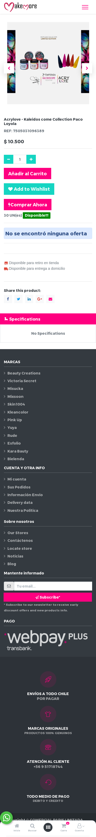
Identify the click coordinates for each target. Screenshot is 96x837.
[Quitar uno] (8, 159)
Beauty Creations (23, 373)
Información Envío (25, 495)
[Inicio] (17, 826)
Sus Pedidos (18, 487)
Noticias (15, 556)
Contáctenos (20, 540)
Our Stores (17, 533)
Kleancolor (17, 412)
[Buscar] (32, 826)
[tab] (48, 318)
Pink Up (14, 420)
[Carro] (63, 826)
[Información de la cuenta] (79, 826)
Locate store (19, 548)
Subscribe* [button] (47, 597)
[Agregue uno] (31, 159)
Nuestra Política (22, 510)
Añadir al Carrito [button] (27, 173)
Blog (11, 564)
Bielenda (15, 459)
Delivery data (20, 502)
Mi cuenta (16, 479)
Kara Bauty (17, 451)
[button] (9, 68)
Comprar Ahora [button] (27, 204)
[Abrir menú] (48, 827)
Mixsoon (15, 396)
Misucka (15, 388)
